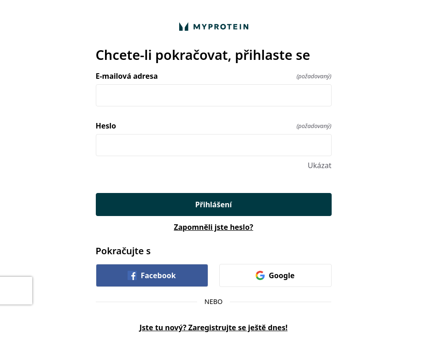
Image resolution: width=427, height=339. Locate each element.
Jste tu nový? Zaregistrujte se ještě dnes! (213, 327)
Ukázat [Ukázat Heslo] (320, 165)
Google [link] (275, 275)
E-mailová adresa (214, 76)
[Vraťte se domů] (214, 26)
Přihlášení (213, 204)
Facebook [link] (151, 275)
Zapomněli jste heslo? (213, 227)
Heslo (214, 125)
